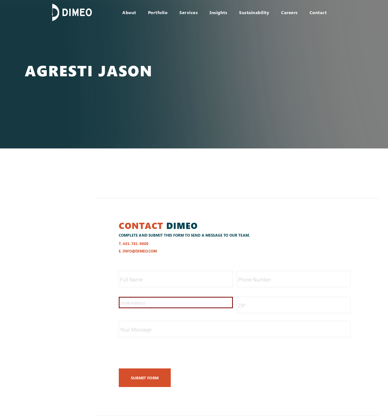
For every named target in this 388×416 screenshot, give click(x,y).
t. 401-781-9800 (133, 243)
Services (188, 12)
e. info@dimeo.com (138, 251)
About (129, 12)
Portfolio (158, 12)
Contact (318, 12)
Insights (218, 12)
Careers (289, 12)
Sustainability (254, 12)
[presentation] (156, 351)
